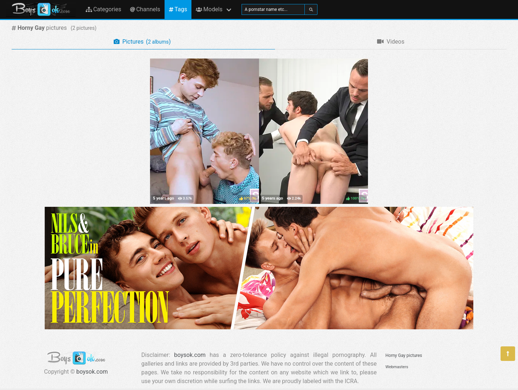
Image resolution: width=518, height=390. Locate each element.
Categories (103, 9)
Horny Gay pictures (403, 355)
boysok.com (92, 371)
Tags (178, 9)
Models (209, 9)
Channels (145, 9)
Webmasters (396, 367)
